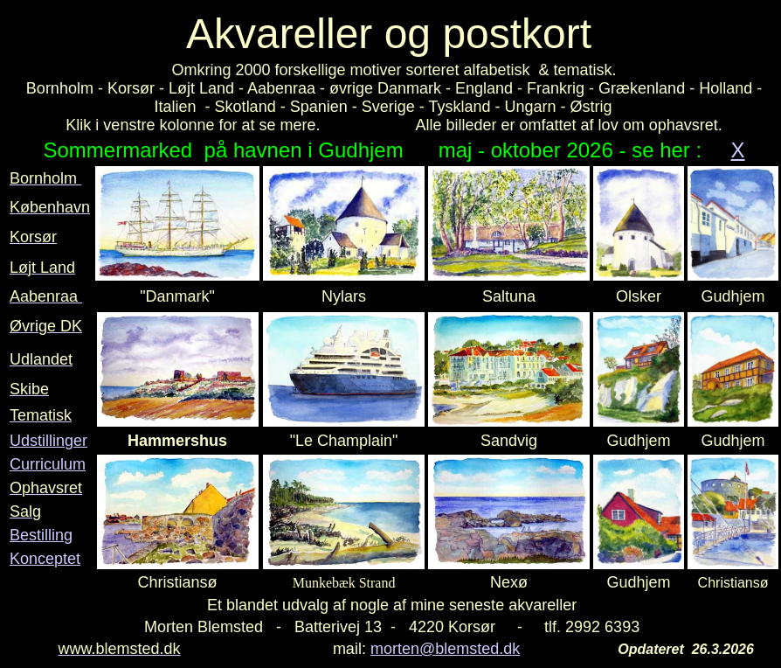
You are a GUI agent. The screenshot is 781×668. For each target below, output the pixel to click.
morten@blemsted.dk (445, 649)
